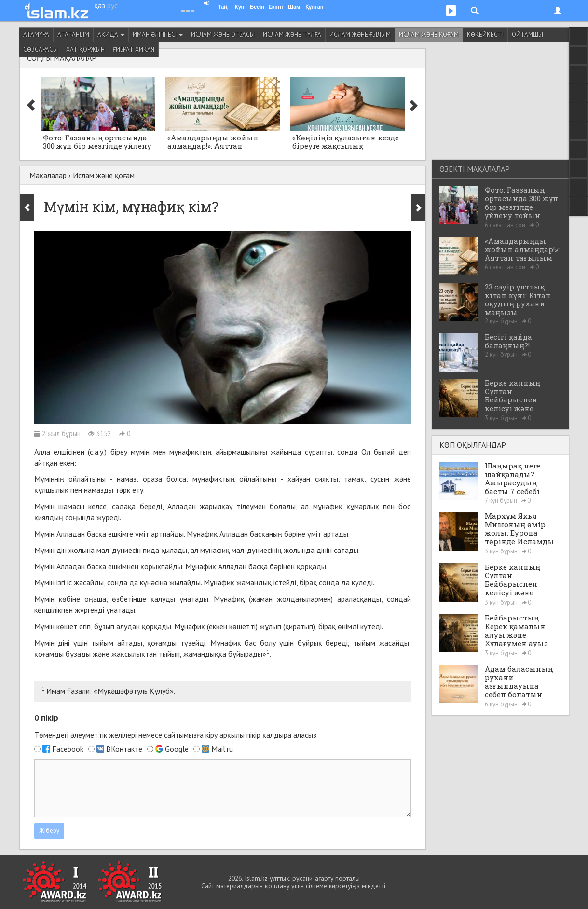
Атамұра (36, 34)
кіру (211, 735)
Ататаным (73, 34)
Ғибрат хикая (133, 49)
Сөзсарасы (40, 49)
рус (112, 5)
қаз (99, 5)
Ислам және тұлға (292, 34)
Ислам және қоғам (429, 34)
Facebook (67, 749)
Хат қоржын (85, 49)
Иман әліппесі (158, 34)
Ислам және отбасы (223, 34)
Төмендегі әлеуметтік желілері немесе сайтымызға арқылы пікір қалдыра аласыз (175, 735)
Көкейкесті (485, 34)
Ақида (110, 34)
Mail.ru (222, 749)
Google (177, 749)
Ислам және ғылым (360, 34)
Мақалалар (48, 175)
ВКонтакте (124, 749)
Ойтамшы (527, 34)
